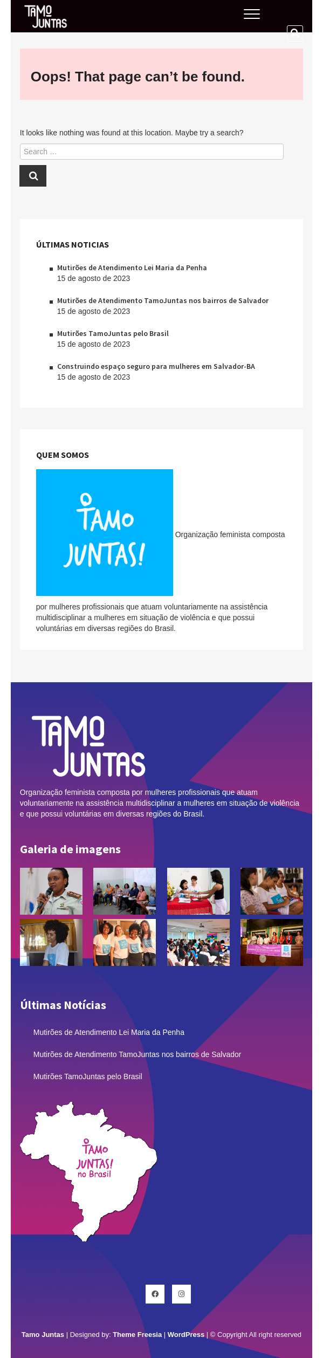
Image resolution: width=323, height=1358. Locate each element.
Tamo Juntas (43, 1334)
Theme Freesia (137, 1334)
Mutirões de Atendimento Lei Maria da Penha (132, 267)
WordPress (186, 1334)
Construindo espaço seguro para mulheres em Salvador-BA (156, 366)
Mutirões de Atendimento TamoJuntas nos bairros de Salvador (163, 300)
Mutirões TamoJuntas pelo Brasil (113, 333)
